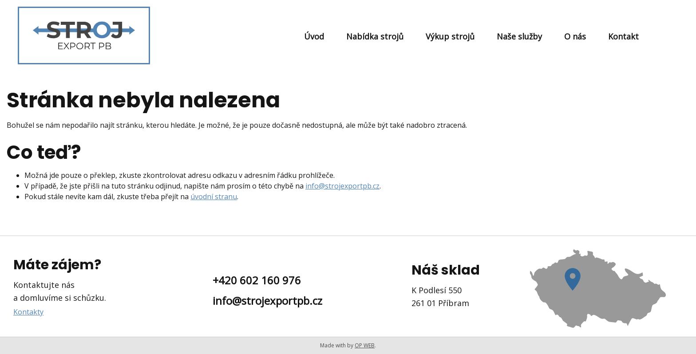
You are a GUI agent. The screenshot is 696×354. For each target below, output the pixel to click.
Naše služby (519, 36)
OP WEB (365, 345)
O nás (575, 36)
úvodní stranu (213, 196)
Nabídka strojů (374, 36)
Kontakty (28, 312)
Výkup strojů (450, 36)
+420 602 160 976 (257, 280)
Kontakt (623, 36)
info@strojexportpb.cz (342, 186)
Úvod (314, 36)
